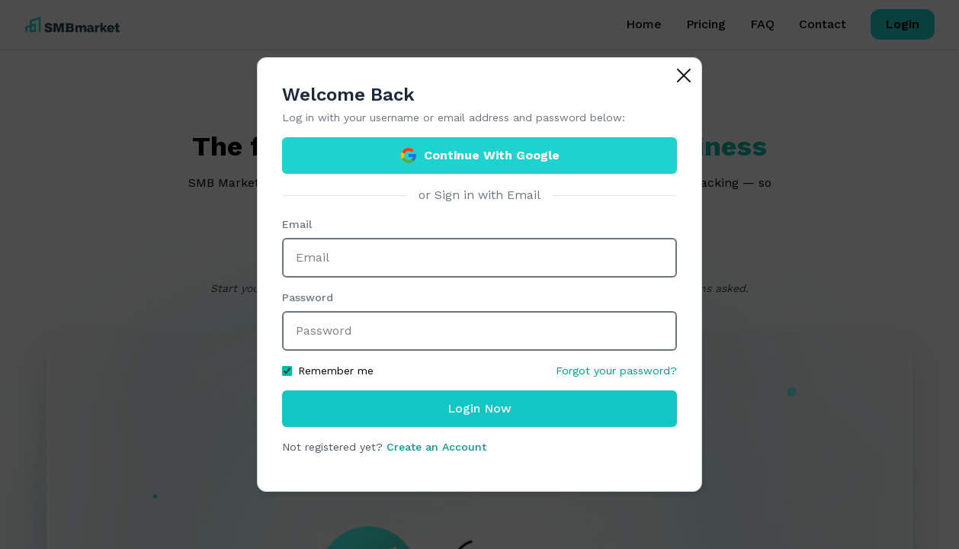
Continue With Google (479, 155)
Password (307, 297)
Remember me (328, 370)
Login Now (479, 408)
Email (297, 224)
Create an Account (436, 447)
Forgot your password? (616, 370)
